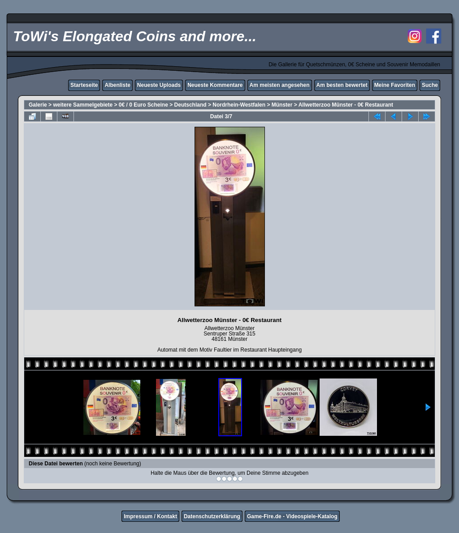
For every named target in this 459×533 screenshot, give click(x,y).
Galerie (38, 105)
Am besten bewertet (342, 85)
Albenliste (117, 85)
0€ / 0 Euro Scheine (143, 105)
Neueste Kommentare (214, 85)
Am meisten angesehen (280, 85)
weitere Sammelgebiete (83, 105)
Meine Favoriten (394, 85)
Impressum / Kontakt (150, 516)
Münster (282, 105)
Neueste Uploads (159, 85)
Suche (430, 85)
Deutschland (190, 105)
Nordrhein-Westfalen (238, 105)
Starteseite (84, 85)
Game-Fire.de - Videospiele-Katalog (292, 516)
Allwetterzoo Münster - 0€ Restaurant (346, 105)
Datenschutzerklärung (212, 516)
